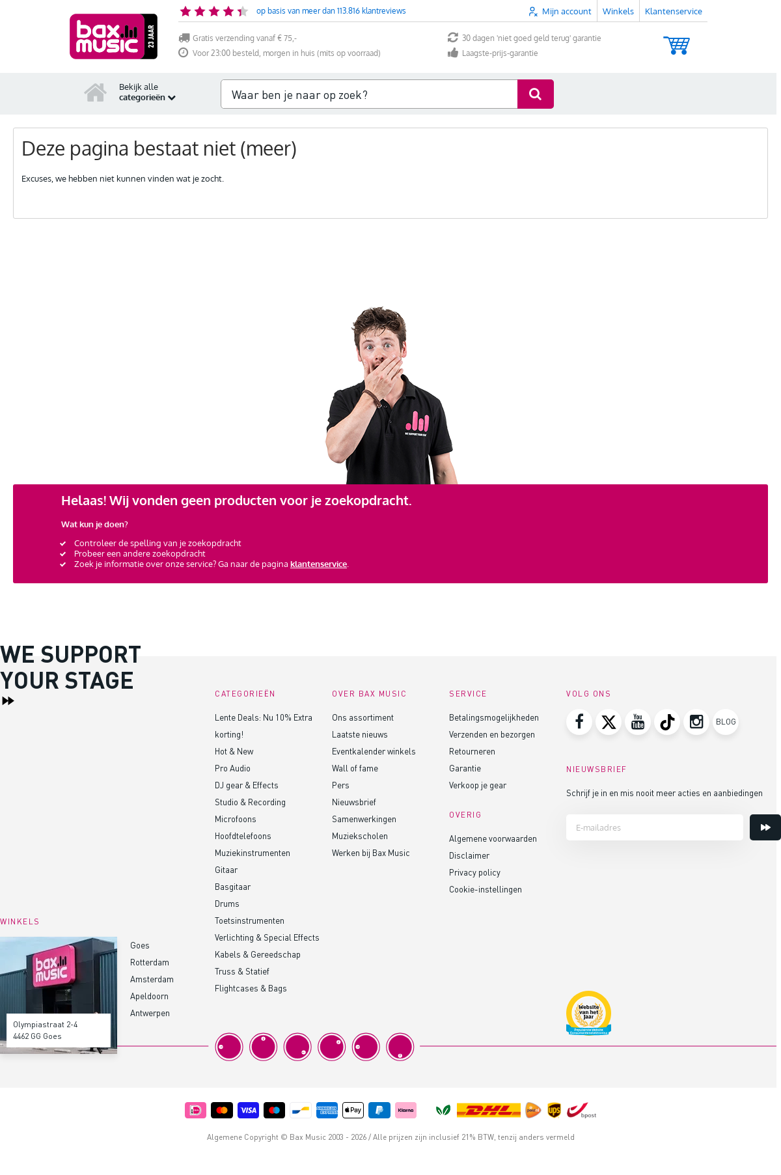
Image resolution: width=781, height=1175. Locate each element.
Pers (340, 784)
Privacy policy (474, 872)
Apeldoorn (149, 995)
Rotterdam (149, 961)
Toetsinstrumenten (249, 920)
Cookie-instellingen (485, 888)
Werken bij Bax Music (371, 852)
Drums (227, 903)
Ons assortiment (363, 717)
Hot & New (234, 750)
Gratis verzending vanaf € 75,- (237, 38)
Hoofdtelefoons (243, 835)
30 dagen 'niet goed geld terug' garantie (524, 38)
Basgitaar (233, 886)
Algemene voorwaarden (493, 838)
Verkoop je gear (477, 784)
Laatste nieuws (360, 734)
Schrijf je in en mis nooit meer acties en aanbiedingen (664, 792)
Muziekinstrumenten (252, 852)
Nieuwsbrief (354, 801)
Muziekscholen (360, 835)
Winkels (618, 11)
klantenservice (318, 564)
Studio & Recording (250, 801)
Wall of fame (355, 767)
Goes (140, 944)
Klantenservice (673, 11)
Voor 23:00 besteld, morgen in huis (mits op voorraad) (279, 53)
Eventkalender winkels (374, 750)
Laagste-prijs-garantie (493, 53)
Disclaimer (469, 855)
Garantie (465, 767)
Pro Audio (233, 767)
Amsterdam (152, 978)
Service (468, 693)
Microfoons (235, 818)
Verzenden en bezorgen (492, 734)
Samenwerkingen (364, 818)
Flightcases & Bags (251, 987)
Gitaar (226, 869)
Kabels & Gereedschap (258, 954)
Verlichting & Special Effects (267, 937)
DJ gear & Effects (247, 784)
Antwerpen (150, 1012)
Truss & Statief (242, 970)
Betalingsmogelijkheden (494, 717)
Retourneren (472, 750)
